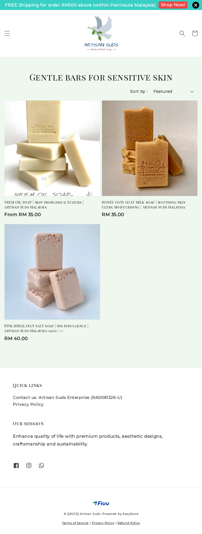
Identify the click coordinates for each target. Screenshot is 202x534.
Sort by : (139, 91)
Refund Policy (128, 523)
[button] (7, 33)
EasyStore (130, 514)
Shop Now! (173, 4)
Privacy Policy (28, 404)
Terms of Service (75, 523)
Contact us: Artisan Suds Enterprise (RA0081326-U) (67, 397)
